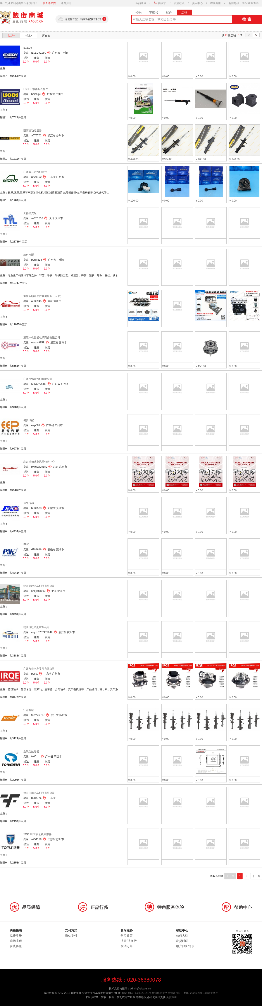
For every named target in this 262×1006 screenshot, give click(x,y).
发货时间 (182, 941)
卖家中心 (197, 3)
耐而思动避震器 (32, 130)
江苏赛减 (28, 710)
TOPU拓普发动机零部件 (37, 834)
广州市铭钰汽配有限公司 (37, 378)
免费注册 (66, 3)
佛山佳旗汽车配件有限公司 (39, 792)
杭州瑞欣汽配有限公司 (36, 627)
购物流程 (16, 941)
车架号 (153, 12)
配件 (169, 12)
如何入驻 (182, 935)
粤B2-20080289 (192, 992)
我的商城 (141, 3)
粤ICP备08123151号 (139, 992)
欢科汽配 (28, 254)
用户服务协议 (185, 946)
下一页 (256, 876)
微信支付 (71, 935)
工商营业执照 (210, 992)
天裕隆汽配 (29, 213)
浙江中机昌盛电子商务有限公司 (41, 337)
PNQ (26, 544)
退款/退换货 (129, 941)
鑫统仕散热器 (31, 751)
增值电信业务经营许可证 (166, 992)
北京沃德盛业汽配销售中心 (39, 461)
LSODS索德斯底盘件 (35, 89)
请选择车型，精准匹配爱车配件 (82, 19)
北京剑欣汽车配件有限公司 (39, 585)
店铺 (184, 12)
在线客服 (215, 3)
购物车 (162, 3)
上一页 (230, 876)
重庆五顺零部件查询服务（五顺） (43, 296)
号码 (138, 12)
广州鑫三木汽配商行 (35, 171)
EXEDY (27, 47)
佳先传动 (28, 503)
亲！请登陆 (49, 3)
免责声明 (171, 997)
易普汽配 (28, 420)
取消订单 (127, 946)
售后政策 (127, 935)
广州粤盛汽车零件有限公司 (39, 668)
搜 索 (246, 19)
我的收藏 (179, 3)
